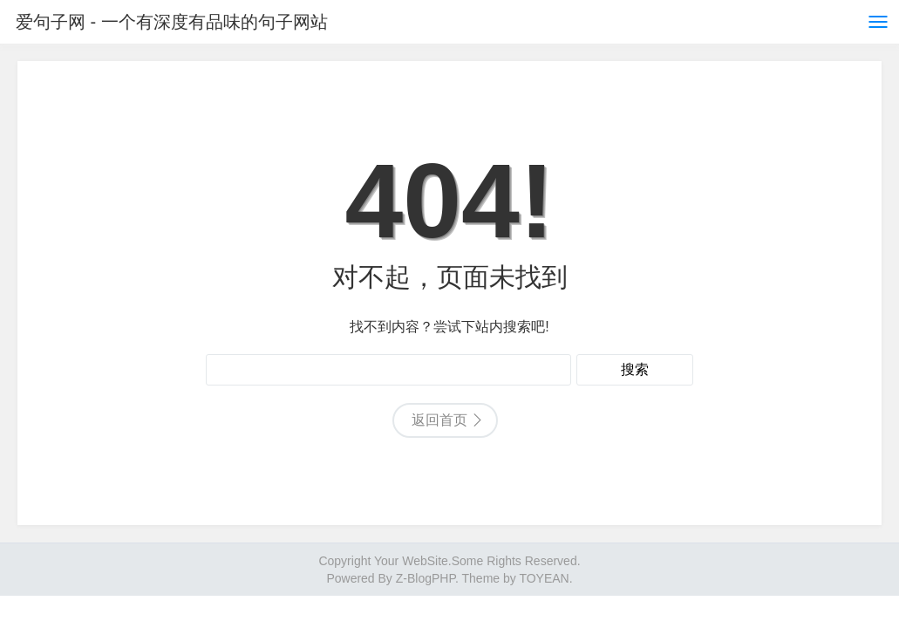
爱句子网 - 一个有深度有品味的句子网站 (172, 21)
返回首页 (439, 420)
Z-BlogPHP (425, 578)
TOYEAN (544, 578)
